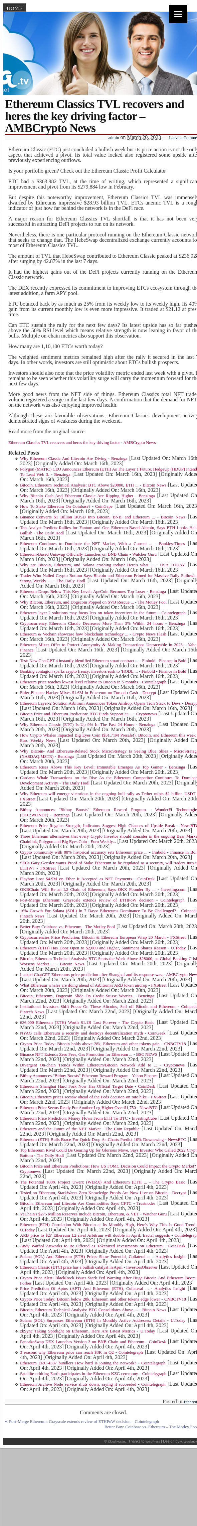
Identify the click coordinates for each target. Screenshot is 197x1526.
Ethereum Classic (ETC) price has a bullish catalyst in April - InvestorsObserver (89, 1267)
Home (14, 8)
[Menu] (178, 14)
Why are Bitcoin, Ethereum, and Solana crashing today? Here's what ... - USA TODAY (102, 565)
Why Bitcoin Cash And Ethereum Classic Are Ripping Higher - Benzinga (87, 495)
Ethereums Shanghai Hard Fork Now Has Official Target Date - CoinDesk (87, 1086)
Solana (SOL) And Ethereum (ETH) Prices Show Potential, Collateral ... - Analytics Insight (103, 1256)
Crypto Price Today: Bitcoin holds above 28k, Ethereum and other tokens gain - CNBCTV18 (103, 1043)
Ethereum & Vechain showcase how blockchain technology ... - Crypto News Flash (93, 634)
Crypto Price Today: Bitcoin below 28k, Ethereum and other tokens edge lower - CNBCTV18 (103, 1299)
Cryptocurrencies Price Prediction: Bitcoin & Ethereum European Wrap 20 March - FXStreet (103, 937)
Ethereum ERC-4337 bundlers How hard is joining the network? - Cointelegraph (92, 1363)
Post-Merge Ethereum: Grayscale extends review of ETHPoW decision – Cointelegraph (84, 1421)
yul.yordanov (188, 1441)
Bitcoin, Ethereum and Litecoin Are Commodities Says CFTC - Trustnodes (87, 1203)
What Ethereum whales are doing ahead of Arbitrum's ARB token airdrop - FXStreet (93, 985)
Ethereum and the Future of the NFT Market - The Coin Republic (80, 1129)
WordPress (153, 1441)
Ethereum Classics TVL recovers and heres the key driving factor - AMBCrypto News (82, 442)
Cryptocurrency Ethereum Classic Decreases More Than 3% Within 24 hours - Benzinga (102, 623)
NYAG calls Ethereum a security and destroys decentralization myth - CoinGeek (92, 1033)
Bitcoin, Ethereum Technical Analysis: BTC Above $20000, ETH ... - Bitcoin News (93, 485)
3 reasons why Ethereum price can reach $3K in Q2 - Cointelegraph (81, 1352)
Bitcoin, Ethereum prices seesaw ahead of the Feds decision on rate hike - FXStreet (93, 1097)
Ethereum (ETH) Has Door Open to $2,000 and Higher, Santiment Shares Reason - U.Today (103, 948)
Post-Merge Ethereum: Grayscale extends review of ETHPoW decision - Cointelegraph (102, 900)
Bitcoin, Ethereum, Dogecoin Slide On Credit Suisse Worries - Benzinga (87, 996)
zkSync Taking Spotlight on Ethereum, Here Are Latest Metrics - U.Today (87, 1331)
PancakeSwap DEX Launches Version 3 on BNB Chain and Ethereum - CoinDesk (93, 1341)
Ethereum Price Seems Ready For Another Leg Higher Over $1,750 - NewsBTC (89, 1107)
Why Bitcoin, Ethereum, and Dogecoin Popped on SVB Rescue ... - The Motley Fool (93, 602)
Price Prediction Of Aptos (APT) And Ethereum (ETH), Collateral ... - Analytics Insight (102, 1288)
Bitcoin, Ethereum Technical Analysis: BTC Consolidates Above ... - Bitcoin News (93, 1310)
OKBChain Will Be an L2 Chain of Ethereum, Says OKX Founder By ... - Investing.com (102, 889)
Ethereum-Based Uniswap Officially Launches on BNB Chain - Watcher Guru (88, 554)
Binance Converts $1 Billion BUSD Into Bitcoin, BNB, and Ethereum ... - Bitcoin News (102, 517)
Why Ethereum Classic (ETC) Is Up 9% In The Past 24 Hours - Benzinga (87, 724)
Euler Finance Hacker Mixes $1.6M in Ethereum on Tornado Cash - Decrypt (88, 692)
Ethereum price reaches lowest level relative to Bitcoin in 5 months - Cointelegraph (93, 682)
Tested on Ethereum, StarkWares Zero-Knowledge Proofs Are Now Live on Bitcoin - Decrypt (103, 1192)
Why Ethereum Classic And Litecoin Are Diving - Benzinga (73, 458)
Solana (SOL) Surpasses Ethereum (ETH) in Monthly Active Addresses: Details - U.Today (102, 1320)
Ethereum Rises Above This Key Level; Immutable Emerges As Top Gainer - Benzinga (102, 767)
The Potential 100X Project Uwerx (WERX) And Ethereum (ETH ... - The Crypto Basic (102, 1182)
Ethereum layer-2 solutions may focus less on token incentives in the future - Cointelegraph (103, 613)
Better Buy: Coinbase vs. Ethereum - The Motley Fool (67, 926)
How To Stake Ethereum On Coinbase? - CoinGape (66, 506)
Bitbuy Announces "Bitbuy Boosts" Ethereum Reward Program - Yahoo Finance (89, 1075)
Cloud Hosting (117, 1441)
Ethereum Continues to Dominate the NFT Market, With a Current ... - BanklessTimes (102, 543)
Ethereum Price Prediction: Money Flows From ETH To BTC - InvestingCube (88, 1118)
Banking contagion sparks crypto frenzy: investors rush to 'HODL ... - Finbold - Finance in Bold (103, 671)
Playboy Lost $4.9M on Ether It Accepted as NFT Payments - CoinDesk (87, 879)
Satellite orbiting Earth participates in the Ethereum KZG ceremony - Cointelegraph (93, 1373)
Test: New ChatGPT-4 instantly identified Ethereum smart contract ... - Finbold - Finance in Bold (103, 660)
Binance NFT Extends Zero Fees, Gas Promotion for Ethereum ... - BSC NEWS (88, 1054)
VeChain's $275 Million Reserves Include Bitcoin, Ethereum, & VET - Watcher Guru (93, 1214)
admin (113, 137)
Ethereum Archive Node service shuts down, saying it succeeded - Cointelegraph (93, 1384)
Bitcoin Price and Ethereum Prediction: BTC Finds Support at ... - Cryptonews (88, 714)
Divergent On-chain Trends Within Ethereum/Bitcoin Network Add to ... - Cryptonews (102, 1065)
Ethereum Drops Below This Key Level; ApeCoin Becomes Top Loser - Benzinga (93, 591)
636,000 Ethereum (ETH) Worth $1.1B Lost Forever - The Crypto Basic (87, 1022)
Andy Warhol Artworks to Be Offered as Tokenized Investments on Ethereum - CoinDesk (102, 1246)
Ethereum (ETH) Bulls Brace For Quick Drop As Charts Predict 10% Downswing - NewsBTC (103, 1139)
